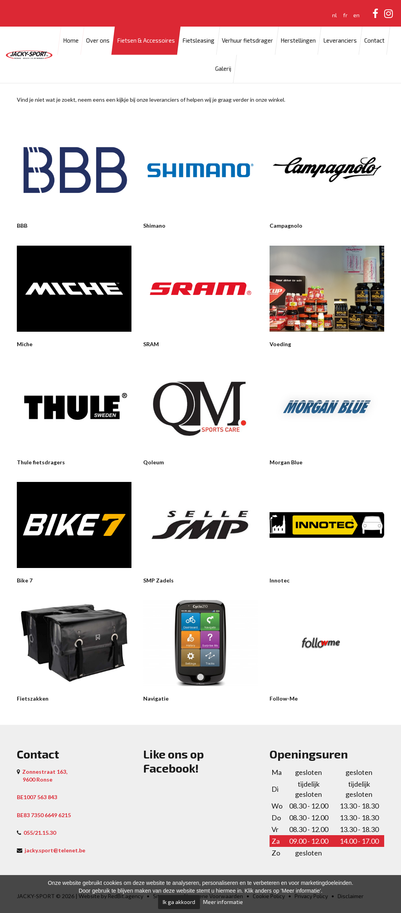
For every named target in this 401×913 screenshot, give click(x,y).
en (356, 15)
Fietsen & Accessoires (146, 41)
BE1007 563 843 (37, 797)
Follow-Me (284, 698)
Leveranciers (340, 41)
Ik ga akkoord (179, 902)
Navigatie (156, 698)
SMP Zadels (158, 580)
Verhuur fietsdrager (247, 41)
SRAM (151, 344)
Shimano (154, 225)
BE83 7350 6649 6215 (44, 815)
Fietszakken (33, 698)
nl (334, 15)
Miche (24, 344)
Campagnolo (286, 225)
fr (345, 15)
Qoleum (153, 462)
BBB (22, 225)
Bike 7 (24, 580)
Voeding (280, 344)
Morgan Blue (286, 462)
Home (71, 41)
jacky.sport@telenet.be (55, 850)
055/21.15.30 (39, 832)
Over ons (97, 41)
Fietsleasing (198, 41)
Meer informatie (223, 902)
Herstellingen (298, 41)
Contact (374, 41)
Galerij (223, 69)
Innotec (280, 580)
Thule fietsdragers (41, 462)
